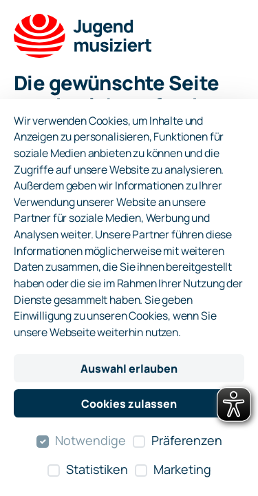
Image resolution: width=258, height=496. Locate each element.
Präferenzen (186, 440)
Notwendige (90, 440)
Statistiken (97, 469)
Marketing (182, 469)
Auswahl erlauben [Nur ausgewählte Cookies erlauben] (129, 368)
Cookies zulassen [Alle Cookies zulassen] (129, 403)
